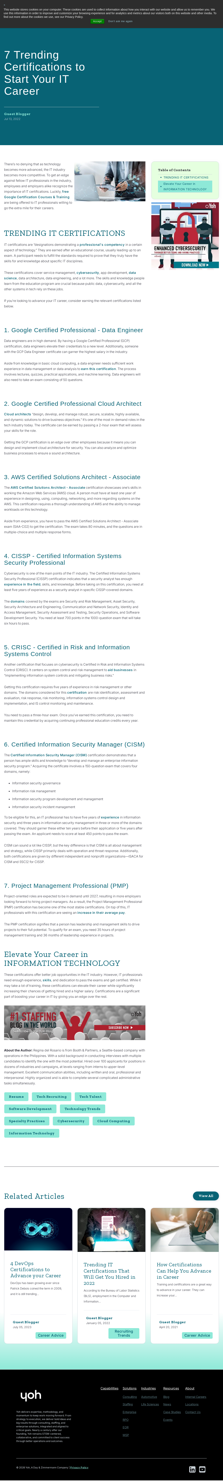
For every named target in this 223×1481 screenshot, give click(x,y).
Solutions (132, 1389)
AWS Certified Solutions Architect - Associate (49, 487)
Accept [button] (96, 21)
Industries (151, 1389)
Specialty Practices (27, 1121)
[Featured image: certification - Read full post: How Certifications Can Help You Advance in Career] (185, 1231)
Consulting (131, 1397)
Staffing (129, 1404)
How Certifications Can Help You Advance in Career (181, 1271)
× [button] (4, 5)
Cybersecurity (70, 1121)
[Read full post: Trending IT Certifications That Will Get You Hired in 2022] (112, 1231)
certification (77, 692)
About (191, 1389)
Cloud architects (18, 414)
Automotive (151, 1397)
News (169, 1404)
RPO (127, 1418)
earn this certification (99, 369)
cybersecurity (88, 273)
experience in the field (22, 584)
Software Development (30, 1109)
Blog (168, 1397)
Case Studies (173, 1411)
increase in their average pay (101, 913)
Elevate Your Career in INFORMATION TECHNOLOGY (185, 186)
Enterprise (131, 1411)
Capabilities (110, 1389)
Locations (192, 1404)
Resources (173, 1389)
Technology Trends (83, 1109)
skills (47, 980)
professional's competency (102, 245)
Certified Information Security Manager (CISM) (49, 755)
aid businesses (120, 670)
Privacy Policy (79, 1468)
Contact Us (193, 1411)
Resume (16, 1097)
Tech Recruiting (52, 1097)
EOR (127, 1426)
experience (110, 817)
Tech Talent (90, 1097)
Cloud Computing (113, 1121)
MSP (127, 1433)
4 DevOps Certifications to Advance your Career (37, 1269)
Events (169, 1418)
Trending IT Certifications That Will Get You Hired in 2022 (111, 1274)
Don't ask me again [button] (121, 21)
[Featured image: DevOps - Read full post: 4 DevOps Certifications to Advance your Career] (38, 1230)
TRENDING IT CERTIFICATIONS (186, 177)
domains (18, 601)
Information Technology (32, 1133)
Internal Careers (196, 1397)
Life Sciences (152, 1404)
